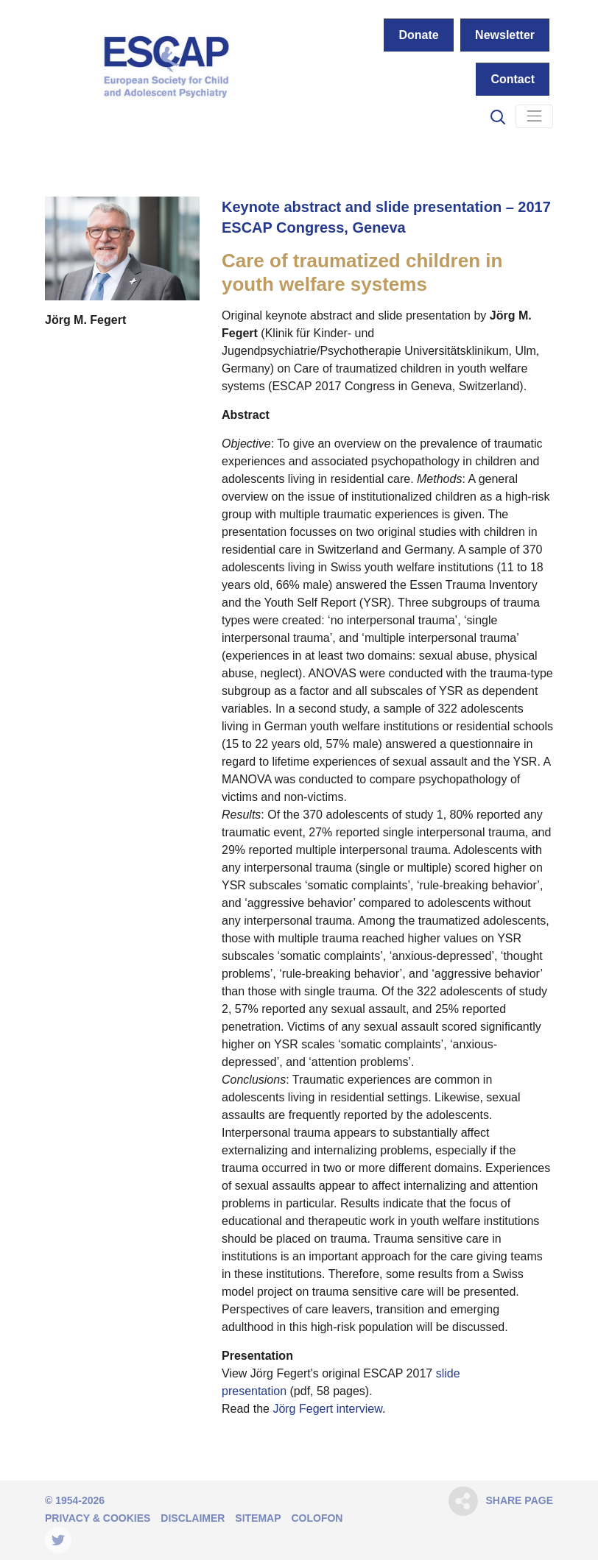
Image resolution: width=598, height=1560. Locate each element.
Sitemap (258, 1518)
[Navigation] (534, 116)
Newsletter (505, 35)
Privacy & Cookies (97, 1518)
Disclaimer (193, 1518)
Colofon (316, 1518)
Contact (512, 79)
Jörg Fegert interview (327, 1408)
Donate (418, 35)
